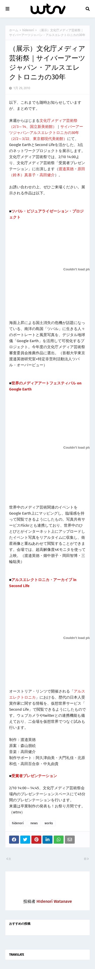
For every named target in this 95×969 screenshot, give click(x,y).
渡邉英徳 (66, 169)
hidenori (28, 30)
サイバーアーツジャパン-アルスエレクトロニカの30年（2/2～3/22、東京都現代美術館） (46, 132)
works (49, 823)
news (34, 823)
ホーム (13, 30)
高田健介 (47, 175)
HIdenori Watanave (54, 901)
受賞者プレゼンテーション (34, 776)
